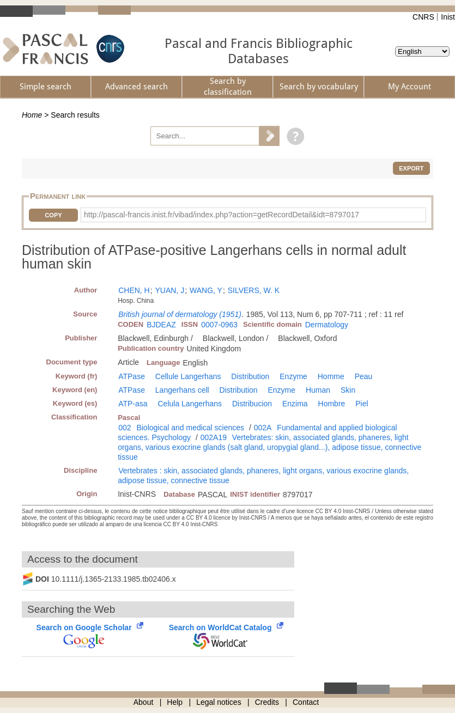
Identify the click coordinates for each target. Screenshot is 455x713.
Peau (364, 376)
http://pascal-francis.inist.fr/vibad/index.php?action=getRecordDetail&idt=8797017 (221, 214)
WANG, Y (206, 290)
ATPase (131, 376)
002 (124, 427)
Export (411, 168)
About (144, 702)
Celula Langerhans (190, 403)
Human (318, 390)
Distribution (250, 376)
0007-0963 (219, 324)
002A (263, 427)
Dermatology (326, 324)
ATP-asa (132, 403)
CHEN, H (134, 290)
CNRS (423, 17)
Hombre (331, 403)
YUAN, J (170, 290)
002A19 (214, 437)
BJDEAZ (161, 324)
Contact (306, 702)
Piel (361, 403)
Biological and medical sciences (190, 427)
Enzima (295, 403)
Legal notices (218, 702)
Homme (331, 376)
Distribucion (252, 403)
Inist (448, 17)
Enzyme (293, 376)
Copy (53, 215)
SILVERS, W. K (254, 290)
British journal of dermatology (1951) (179, 314)
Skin (348, 390)
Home (32, 115)
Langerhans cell (182, 390)
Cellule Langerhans (188, 376)
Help (175, 702)
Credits (267, 702)
